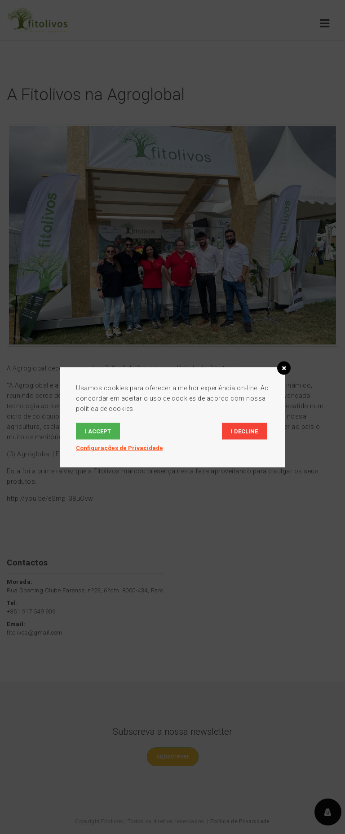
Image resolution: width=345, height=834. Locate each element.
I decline (244, 431)
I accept (98, 431)
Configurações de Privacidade (119, 447)
